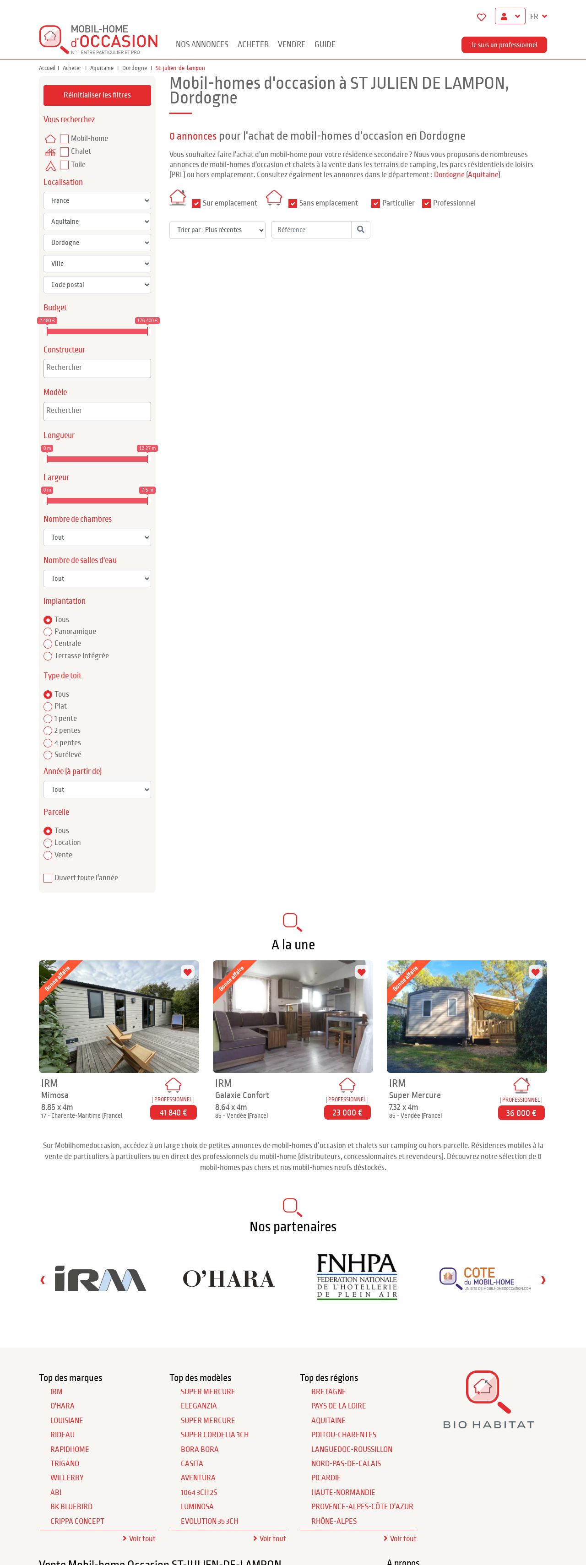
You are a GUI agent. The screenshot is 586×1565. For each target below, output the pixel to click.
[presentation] (42, 1279)
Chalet (81, 151)
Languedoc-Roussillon (351, 1450)
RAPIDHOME (69, 1450)
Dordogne (135, 68)
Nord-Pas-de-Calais (346, 1464)
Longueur (59, 435)
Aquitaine (102, 68)
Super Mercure (208, 1392)
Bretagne (328, 1392)
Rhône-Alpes (334, 1521)
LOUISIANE (66, 1421)
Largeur (56, 477)
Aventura (198, 1478)
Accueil (47, 68)
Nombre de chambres (77, 519)
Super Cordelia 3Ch (215, 1435)
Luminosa (197, 1507)
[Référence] (311, 229)
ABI (55, 1493)
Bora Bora (200, 1450)
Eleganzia (199, 1406)
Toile (78, 165)
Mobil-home (89, 139)
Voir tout (142, 1539)
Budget (55, 307)
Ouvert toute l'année (86, 878)
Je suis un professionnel (504, 45)
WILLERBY (67, 1478)
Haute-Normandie (343, 1493)
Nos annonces (202, 44)
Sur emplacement (230, 203)
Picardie (326, 1478)
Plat (60, 706)
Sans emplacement (328, 203)
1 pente (65, 719)
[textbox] (99, 368)
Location (67, 843)
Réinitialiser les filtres (97, 95)
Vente (63, 855)
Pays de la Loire (338, 1406)
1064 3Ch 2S (199, 1493)
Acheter (253, 44)
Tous (61, 620)
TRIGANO (64, 1464)
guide (325, 44)
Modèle (55, 392)
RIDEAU (62, 1435)
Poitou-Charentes (343, 1435)
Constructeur (64, 350)
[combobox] (97, 368)
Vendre (291, 44)
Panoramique (75, 632)
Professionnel (454, 203)
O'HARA (62, 1406)
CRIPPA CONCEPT (77, 1521)
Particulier (398, 203)
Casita (192, 1464)
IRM (56, 1392)
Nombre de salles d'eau (80, 560)
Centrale (67, 643)
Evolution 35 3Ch (209, 1521)
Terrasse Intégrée (81, 656)
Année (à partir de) (72, 771)
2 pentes (67, 730)
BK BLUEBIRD (71, 1507)
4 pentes (67, 743)
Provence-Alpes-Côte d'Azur (362, 1507)
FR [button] (535, 17)
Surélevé (67, 755)
